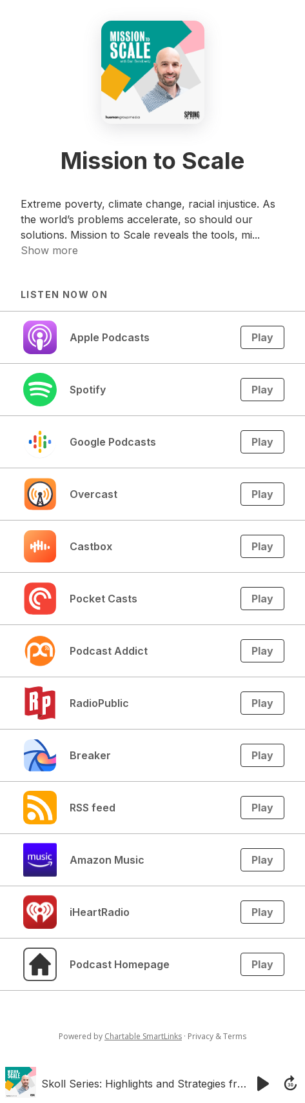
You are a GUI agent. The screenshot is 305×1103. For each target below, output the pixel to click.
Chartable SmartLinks (143, 1036)
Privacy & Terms (217, 1036)
